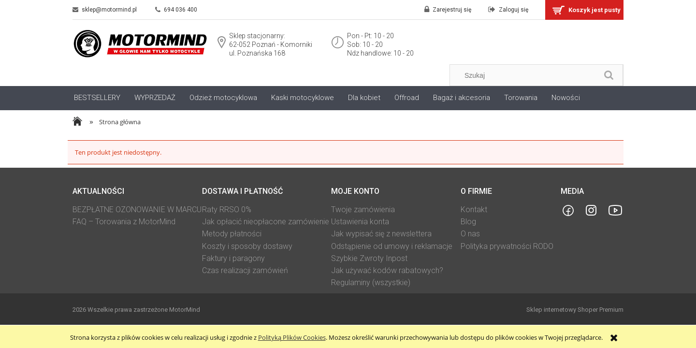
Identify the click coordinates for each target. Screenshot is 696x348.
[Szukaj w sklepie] (526, 75)
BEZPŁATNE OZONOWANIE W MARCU (137, 209)
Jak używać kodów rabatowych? (387, 270)
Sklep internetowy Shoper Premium (575, 309)
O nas (470, 233)
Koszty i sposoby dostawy (247, 246)
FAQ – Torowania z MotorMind (123, 221)
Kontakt (474, 209)
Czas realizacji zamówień (245, 270)
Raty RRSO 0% (226, 209)
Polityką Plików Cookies (292, 337)
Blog (468, 221)
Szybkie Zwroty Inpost (369, 258)
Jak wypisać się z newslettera (381, 233)
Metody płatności (231, 233)
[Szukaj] (609, 75)
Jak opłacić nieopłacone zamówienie (265, 221)
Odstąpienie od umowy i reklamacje (391, 246)
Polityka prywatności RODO (507, 246)
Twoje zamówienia (363, 209)
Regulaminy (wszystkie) (370, 282)
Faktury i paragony (233, 258)
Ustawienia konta (360, 221)
